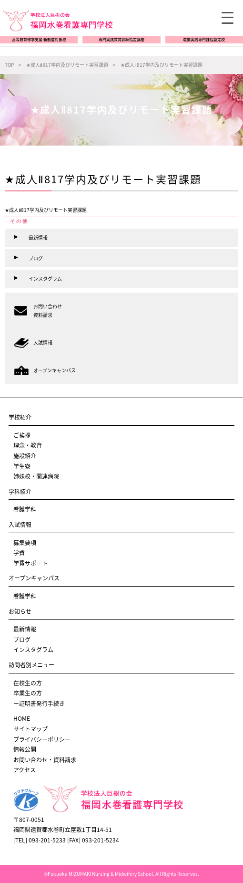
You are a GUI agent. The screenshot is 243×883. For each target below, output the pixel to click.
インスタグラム (33, 649)
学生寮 (21, 466)
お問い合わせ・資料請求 (44, 760)
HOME (21, 718)
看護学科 (24, 509)
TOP (9, 64)
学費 (19, 552)
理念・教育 (27, 445)
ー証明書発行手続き (39, 703)
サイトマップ (30, 729)
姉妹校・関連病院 (36, 476)
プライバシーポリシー (42, 739)
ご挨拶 (21, 435)
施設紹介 (24, 456)
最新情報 (24, 629)
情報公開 (24, 749)
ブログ (21, 639)
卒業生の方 (27, 693)
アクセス (24, 770)
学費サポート (30, 563)
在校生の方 (27, 683)
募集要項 (24, 542)
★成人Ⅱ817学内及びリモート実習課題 (46, 209)
